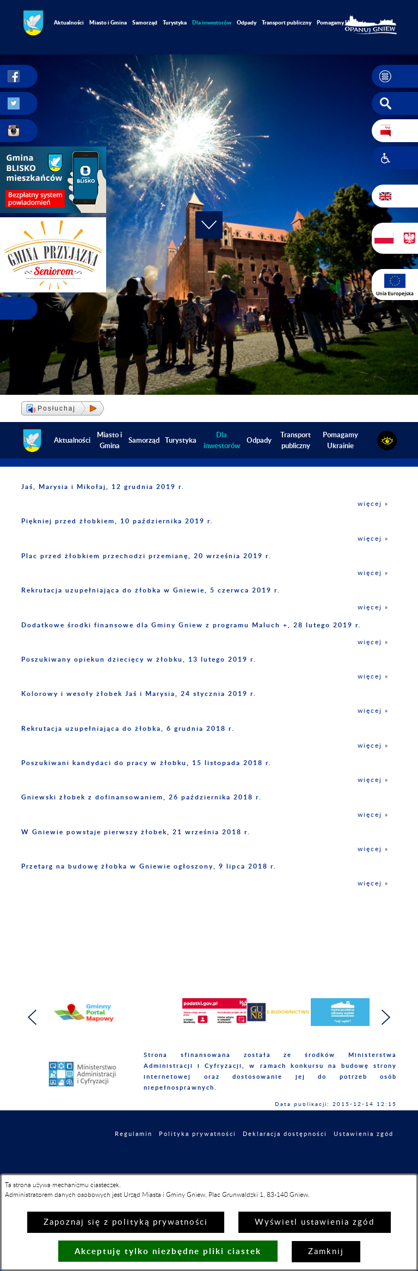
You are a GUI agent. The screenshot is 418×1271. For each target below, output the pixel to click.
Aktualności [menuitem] (69, 22)
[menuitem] (211, 22)
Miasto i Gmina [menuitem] (108, 22)
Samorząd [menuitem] (144, 22)
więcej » (373, 503)
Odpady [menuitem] (246, 22)
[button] (395, 76)
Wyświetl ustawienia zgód (314, 1222)
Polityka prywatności (197, 1134)
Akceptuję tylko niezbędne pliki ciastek (168, 1251)
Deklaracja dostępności (285, 1134)
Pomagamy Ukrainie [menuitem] (341, 22)
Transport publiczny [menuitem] (286, 22)
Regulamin (133, 1134)
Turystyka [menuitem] (175, 22)
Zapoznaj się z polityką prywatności (126, 1222)
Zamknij (326, 1252)
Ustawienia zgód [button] (364, 1134)
